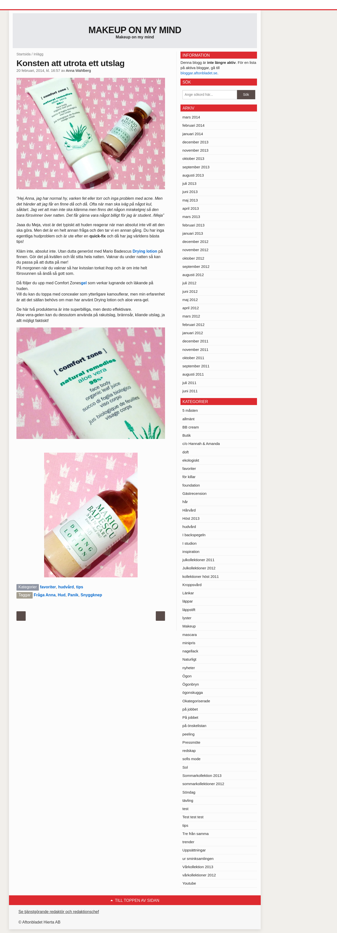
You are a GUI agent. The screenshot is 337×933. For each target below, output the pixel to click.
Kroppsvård (192, 585)
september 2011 (195, 366)
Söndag (188, 792)
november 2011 (195, 349)
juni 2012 (190, 291)
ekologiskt (190, 460)
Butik (186, 435)
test (185, 809)
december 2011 (195, 341)
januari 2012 (192, 333)
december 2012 (195, 241)
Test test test (192, 817)
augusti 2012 (193, 275)
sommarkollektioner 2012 (203, 784)
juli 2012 (189, 283)
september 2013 (195, 167)
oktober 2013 (193, 158)
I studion (189, 543)
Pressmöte (191, 742)
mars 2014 (191, 117)
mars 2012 (191, 316)
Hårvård (189, 510)
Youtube (189, 883)
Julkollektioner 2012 (199, 568)
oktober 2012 (193, 258)
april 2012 (190, 308)
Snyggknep (91, 595)
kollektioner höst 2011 (200, 576)
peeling (188, 734)
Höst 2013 (190, 518)
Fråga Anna (44, 595)
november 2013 (195, 150)
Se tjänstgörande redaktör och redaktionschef (58, 912)
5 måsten (190, 410)
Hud (62, 595)
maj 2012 (190, 300)
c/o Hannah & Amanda (201, 443)
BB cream (190, 427)
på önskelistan (194, 726)
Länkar (188, 593)
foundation (191, 485)
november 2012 (195, 250)
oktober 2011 (193, 358)
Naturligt (189, 659)
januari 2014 (192, 134)
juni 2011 (190, 391)
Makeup (189, 626)
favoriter (48, 587)
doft (185, 452)
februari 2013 (193, 225)
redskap (189, 750)
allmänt (188, 419)
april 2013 (190, 208)
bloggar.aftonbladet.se (198, 73)
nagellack (190, 651)
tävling (187, 800)
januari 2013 (192, 233)
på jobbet (190, 709)
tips (79, 587)
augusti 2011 (193, 374)
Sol (185, 767)
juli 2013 (189, 183)
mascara (189, 634)
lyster (186, 618)
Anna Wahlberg (78, 71)
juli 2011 (189, 383)
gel (84, 283)
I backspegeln (194, 535)
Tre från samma (195, 833)
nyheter (188, 668)
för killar (189, 477)
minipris (188, 643)
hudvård (66, 587)
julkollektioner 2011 (198, 560)
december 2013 (195, 142)
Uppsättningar (194, 850)
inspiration (190, 551)
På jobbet (190, 717)
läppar (187, 601)
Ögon (187, 676)
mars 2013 (191, 216)
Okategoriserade (196, 701)
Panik (73, 595)
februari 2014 (193, 125)
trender (188, 842)
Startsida (23, 54)
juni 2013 (190, 192)
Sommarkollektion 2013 (202, 775)
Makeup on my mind (134, 30)
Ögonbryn (190, 684)
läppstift (188, 610)
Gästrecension (194, 493)
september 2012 (195, 266)
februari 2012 (193, 324)
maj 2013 (190, 200)
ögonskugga (192, 692)
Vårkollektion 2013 (197, 867)
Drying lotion (145, 251)
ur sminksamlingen (198, 858)
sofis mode (191, 759)
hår (185, 502)
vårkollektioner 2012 (199, 875)
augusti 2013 (193, 175)
